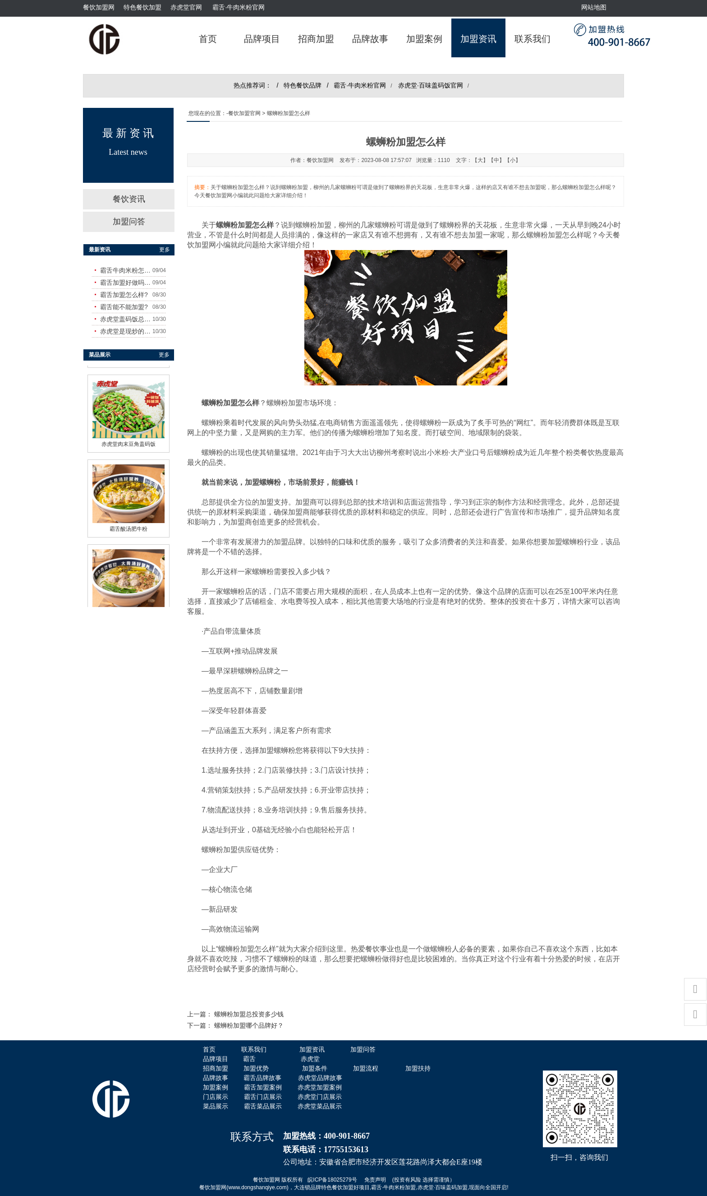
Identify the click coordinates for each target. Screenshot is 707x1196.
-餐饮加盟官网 (243, 113)
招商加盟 (316, 39)
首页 (208, 39)
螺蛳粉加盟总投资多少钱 (249, 1014)
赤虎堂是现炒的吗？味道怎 (126, 331)
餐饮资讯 (129, 199)
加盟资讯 (478, 39)
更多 (164, 249)
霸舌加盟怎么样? (124, 294)
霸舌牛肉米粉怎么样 (126, 270)
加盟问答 (129, 221)
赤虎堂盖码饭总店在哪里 (126, 319)
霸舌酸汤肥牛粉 (128, 524)
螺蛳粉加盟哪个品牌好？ (249, 1025)
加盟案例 (424, 39)
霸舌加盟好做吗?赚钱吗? (126, 282)
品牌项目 (262, 39)
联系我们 (532, 39)
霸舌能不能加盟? (124, 307)
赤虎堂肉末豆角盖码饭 (128, 439)
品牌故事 (370, 39)
